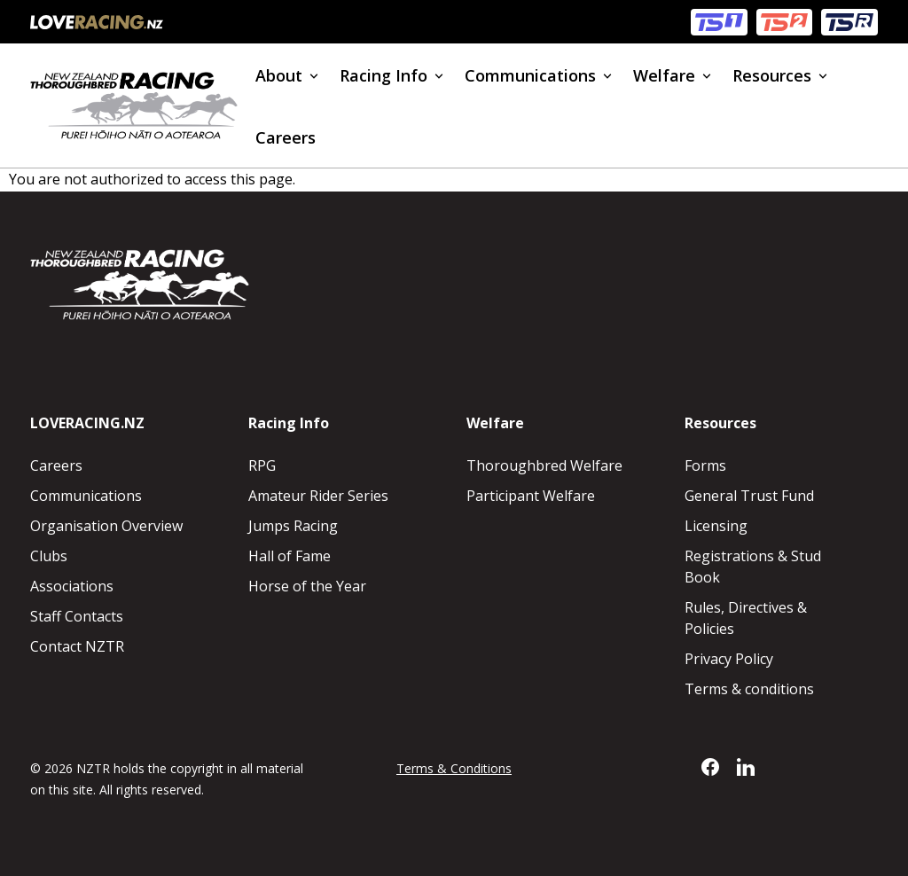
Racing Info (383, 75)
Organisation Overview (106, 526)
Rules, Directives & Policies (746, 618)
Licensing (716, 526)
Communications (530, 75)
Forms (705, 465)
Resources (771, 75)
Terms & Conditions (454, 768)
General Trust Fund (749, 495)
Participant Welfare (530, 495)
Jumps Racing (293, 526)
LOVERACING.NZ (87, 423)
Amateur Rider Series (318, 495)
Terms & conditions (749, 689)
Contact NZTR (77, 646)
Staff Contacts (76, 616)
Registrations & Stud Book (753, 566)
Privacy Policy (729, 659)
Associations (72, 586)
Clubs (48, 556)
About (278, 75)
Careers (285, 137)
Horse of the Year (307, 586)
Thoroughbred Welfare (544, 465)
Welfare (664, 75)
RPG (262, 465)
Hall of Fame (289, 556)
